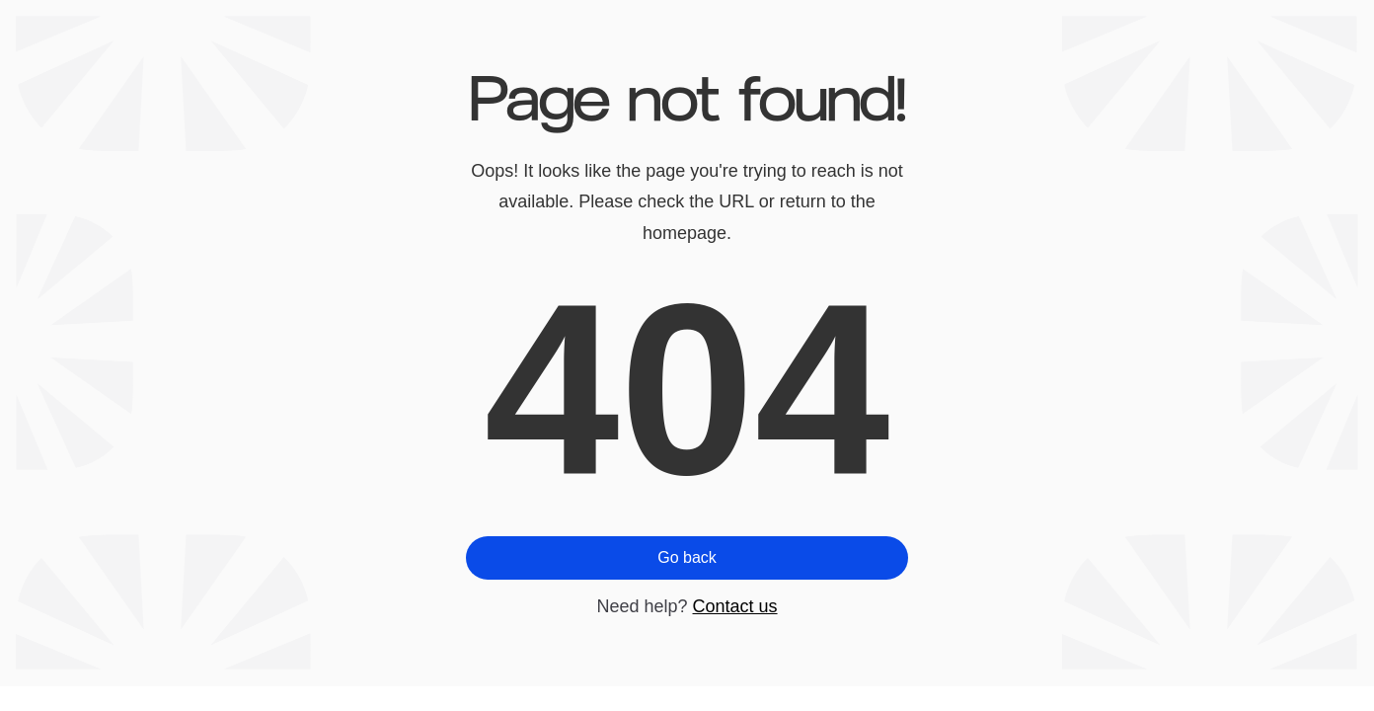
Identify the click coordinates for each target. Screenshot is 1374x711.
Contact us (735, 606)
